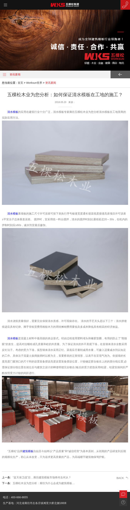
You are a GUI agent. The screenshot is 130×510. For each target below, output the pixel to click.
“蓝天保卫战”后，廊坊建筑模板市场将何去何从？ (42, 477)
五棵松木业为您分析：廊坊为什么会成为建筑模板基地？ (44, 483)
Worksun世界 (34, 82)
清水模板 (12, 111)
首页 (20, 82)
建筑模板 (28, 451)
